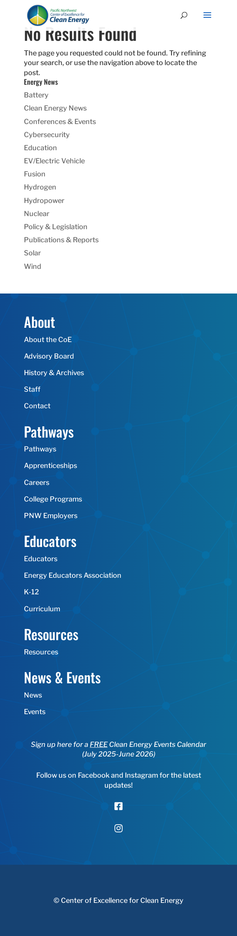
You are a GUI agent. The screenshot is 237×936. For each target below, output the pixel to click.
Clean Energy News (55, 108)
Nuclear (36, 214)
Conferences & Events (60, 121)
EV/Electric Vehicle (54, 161)
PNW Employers (50, 516)
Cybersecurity (47, 135)
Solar (32, 253)
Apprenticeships (50, 465)
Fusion (34, 174)
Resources (41, 652)
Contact (37, 406)
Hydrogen (40, 187)
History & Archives (54, 373)
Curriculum (42, 609)
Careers (36, 482)
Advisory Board (49, 356)
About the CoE (48, 339)
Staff (32, 389)
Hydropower (44, 200)
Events (34, 712)
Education (40, 148)
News (33, 695)
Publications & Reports (61, 240)
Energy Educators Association (72, 575)
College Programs (53, 499)
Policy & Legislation (55, 227)
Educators (40, 559)
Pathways (40, 449)
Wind (32, 266)
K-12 (31, 592)
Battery (36, 95)
